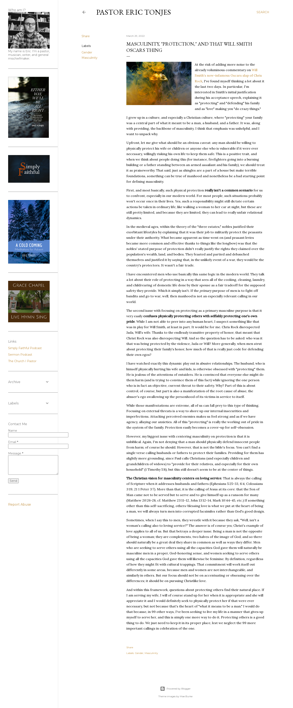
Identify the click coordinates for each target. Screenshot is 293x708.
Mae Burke (186, 696)
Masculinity (89, 58)
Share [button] (86, 36)
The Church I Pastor (22, 361)
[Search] (263, 12)
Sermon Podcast (20, 354)
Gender (87, 52)
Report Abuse (19, 504)
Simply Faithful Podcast (25, 348)
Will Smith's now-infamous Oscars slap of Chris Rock (228, 75)
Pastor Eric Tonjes (133, 12)
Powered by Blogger (175, 688)
